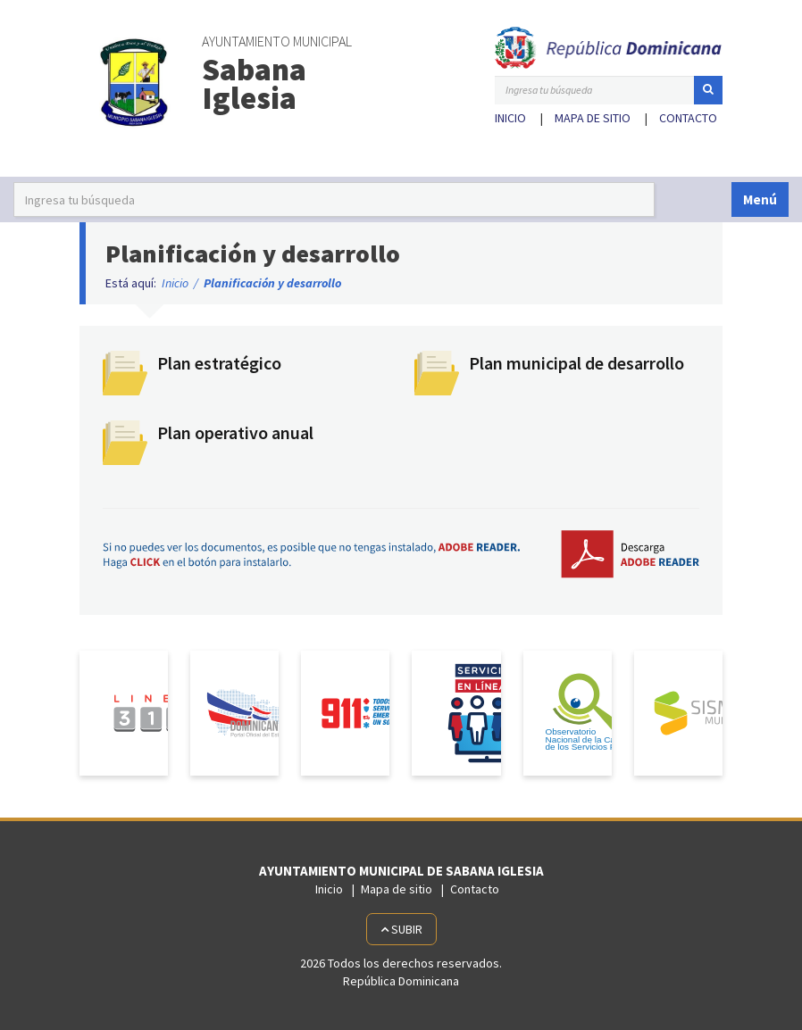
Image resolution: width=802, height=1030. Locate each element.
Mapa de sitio (593, 118)
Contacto (688, 118)
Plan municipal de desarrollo (576, 363)
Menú (760, 199)
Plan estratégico (219, 363)
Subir (401, 929)
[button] (708, 90)
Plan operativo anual (235, 432)
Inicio (510, 118)
